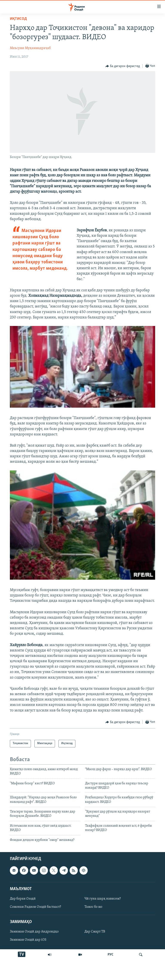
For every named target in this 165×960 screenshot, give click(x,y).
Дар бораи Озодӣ (23, 898)
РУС (110, 954)
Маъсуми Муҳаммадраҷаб (30, 48)
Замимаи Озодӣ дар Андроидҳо (34, 931)
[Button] (122, 66)
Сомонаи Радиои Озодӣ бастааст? (35, 907)
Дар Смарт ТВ (94, 931)
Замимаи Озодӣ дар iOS (28, 940)
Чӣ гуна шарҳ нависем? (102, 898)
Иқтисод (18, 19)
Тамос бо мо (93, 907)
